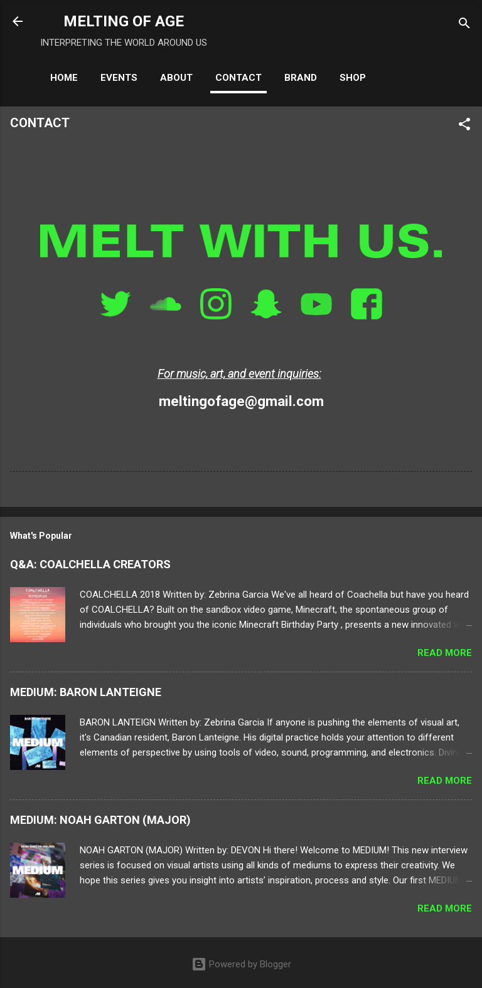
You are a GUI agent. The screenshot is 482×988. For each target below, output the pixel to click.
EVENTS (118, 77)
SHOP (353, 77)
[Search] (464, 25)
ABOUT (176, 77)
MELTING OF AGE (123, 21)
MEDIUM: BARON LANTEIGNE (85, 692)
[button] (464, 126)
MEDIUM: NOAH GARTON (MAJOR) (100, 819)
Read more (444, 652)
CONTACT (238, 77)
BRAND (300, 77)
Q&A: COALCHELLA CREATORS (90, 564)
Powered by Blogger (241, 964)
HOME (64, 77)
